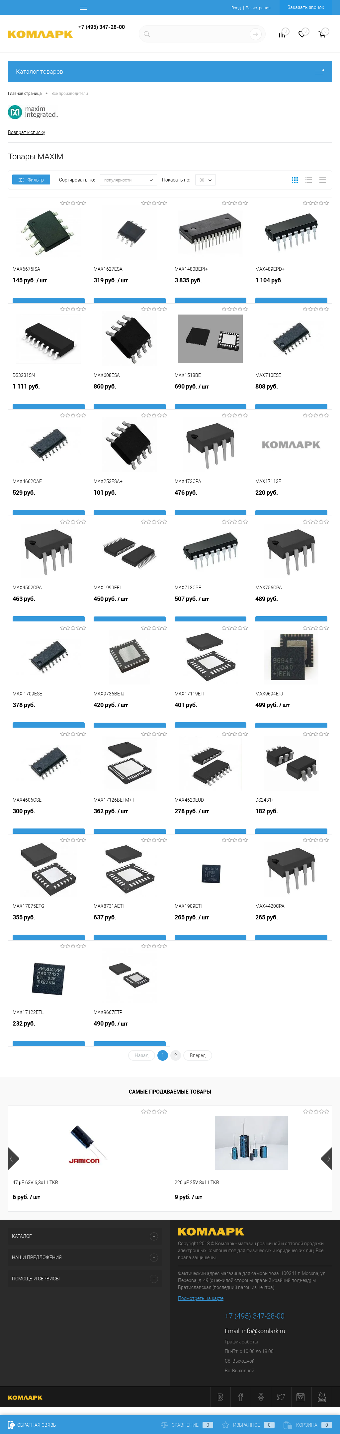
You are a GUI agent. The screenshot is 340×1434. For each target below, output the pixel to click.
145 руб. (49, 294)
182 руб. (291, 825)
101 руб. (130, 506)
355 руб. (49, 931)
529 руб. (49, 506)
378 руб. (49, 718)
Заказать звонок (306, 7)
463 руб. (49, 612)
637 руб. (130, 931)
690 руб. (211, 400)
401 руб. (211, 718)
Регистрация (257, 7)
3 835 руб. (211, 294)
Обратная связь (32, 1425)
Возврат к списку (26, 132)
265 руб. (211, 931)
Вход (232, 7)
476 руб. (211, 506)
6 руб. (26, 1198)
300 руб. (49, 825)
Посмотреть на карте (200, 1300)
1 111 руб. (49, 400)
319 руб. (130, 294)
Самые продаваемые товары (170, 1093)
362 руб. (130, 825)
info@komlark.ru (263, 1332)
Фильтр (31, 181)
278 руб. (211, 825)
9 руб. (134, 1198)
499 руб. (291, 719)
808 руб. (291, 400)
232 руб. (49, 1037)
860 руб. (130, 400)
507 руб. (211, 612)
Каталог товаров (170, 71)
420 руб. (130, 719)
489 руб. (291, 612)
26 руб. (244, 1198)
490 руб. (130, 1037)
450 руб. (130, 612)
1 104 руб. (291, 294)
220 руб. (291, 506)
